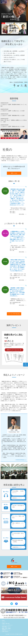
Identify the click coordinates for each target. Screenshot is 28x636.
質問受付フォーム (6, 629)
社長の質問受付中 (3, 1)
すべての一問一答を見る (14, 313)
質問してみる (14, 173)
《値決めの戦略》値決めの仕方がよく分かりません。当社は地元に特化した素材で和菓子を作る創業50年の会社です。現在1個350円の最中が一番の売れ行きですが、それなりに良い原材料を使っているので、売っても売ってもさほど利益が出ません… (17, 265)
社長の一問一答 (5, 623)
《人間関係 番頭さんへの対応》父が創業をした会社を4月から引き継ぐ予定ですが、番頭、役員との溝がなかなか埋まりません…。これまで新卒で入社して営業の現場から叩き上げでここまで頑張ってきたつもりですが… (17, 237)
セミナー (4, 622)
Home (3, 620)
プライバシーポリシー (7, 625)
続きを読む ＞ (22, 214)
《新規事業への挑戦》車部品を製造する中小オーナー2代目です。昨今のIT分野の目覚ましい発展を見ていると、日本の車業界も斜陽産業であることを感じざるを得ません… (17, 291)
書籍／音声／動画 (6, 628)
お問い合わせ (5, 631)
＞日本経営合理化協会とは (20, 459)
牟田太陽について (6, 626)
